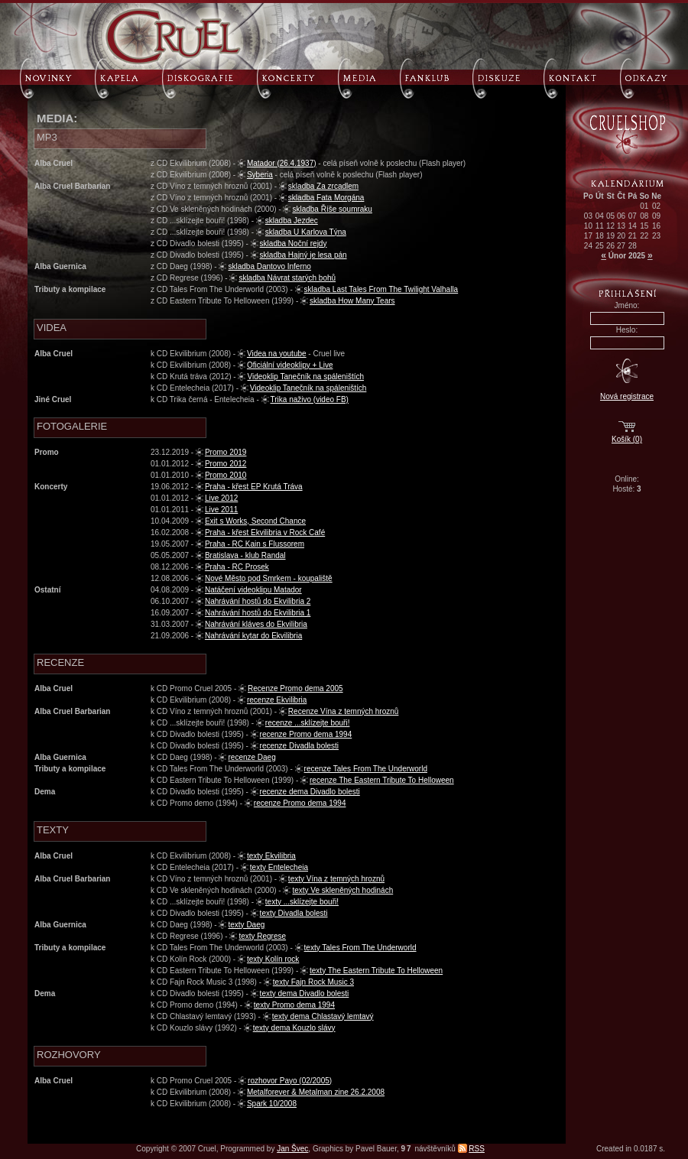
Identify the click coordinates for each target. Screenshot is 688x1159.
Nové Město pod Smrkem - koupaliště (269, 578)
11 (600, 226)
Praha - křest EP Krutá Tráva (254, 486)
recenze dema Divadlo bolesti (310, 791)
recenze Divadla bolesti (299, 746)
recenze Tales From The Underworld (365, 769)
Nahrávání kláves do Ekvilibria (256, 624)
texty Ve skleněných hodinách (342, 890)
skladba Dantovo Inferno (269, 266)
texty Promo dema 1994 (294, 1005)
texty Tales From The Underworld (360, 947)
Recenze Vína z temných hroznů (343, 711)
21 (632, 236)
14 (632, 226)
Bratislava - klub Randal (245, 555)
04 (600, 216)
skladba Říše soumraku (332, 209)
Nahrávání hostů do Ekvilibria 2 (257, 601)
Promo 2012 (225, 463)
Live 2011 (221, 509)
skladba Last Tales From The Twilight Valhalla (381, 289)
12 (610, 226)
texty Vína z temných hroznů (336, 879)
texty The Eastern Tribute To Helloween (376, 970)
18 (600, 236)
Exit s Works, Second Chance (255, 521)
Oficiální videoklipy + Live (290, 365)
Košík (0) (627, 439)
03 (588, 216)
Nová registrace (627, 396)
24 (588, 246)
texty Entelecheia (279, 867)
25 (600, 246)
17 (588, 236)
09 (656, 216)
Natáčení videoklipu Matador (253, 590)
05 (610, 216)
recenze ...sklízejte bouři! (307, 723)
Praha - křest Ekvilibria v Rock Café (265, 532)
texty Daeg (246, 924)
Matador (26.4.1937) (281, 163)
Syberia (260, 174)
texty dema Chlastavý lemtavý (323, 1016)
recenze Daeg (251, 757)
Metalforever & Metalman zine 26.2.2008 (316, 1092)
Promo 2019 (225, 452)
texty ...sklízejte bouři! (302, 902)
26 (610, 246)
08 (644, 216)
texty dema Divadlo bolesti (304, 993)
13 (621, 226)
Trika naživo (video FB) (310, 399)
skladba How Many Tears (352, 301)
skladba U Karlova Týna (305, 232)
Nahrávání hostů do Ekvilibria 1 (257, 613)
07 (632, 216)
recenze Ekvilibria (277, 700)
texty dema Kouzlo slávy (294, 1028)
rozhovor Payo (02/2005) (290, 1080)
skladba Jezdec (291, 220)
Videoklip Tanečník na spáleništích (305, 376)
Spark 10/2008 (272, 1103)
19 (610, 236)
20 (621, 236)
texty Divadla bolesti (294, 913)
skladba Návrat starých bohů (287, 278)
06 (621, 216)
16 (656, 226)
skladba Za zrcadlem (323, 186)
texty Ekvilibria (271, 856)
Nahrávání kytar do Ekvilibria (253, 635)
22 (644, 236)
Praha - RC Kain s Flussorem (254, 544)
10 (588, 226)
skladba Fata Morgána (326, 197)
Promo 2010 (225, 475)
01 (644, 206)
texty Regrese (262, 936)
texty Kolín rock (273, 959)
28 (632, 246)
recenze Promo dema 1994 (306, 734)
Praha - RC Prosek (237, 567)
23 (656, 236)
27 (621, 246)
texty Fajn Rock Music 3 (313, 982)
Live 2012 (221, 498)
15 (644, 226)
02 (656, 206)
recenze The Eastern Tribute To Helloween (382, 780)
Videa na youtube (277, 353)
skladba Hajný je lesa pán (303, 255)
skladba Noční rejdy (293, 243)
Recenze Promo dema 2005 (295, 688)
